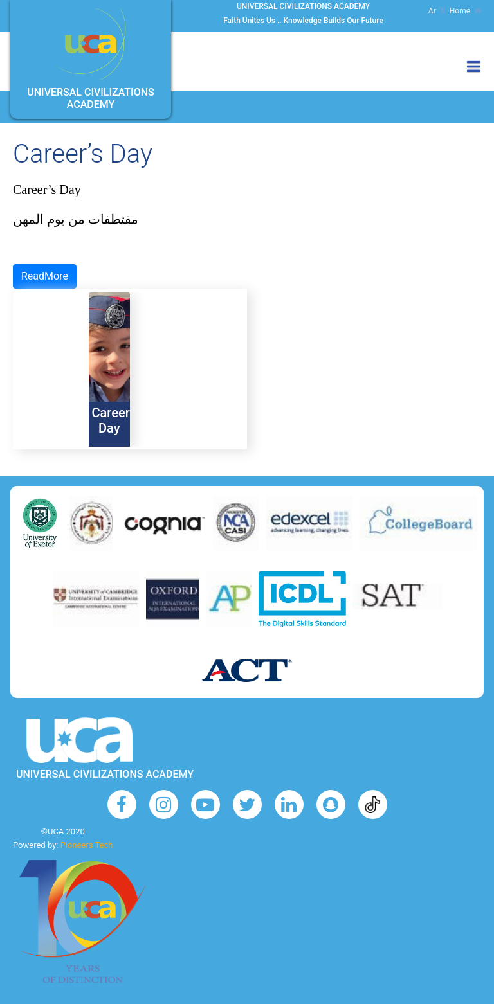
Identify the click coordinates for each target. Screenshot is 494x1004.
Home (465, 10)
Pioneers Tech (86, 845)
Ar (436, 10)
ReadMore (44, 276)
